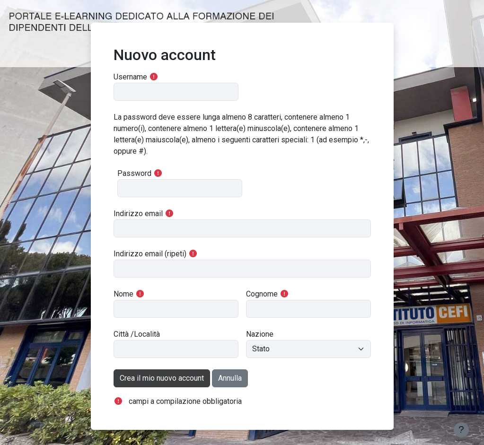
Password (134, 173)
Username (130, 76)
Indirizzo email (138, 213)
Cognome (262, 293)
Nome (123, 293)
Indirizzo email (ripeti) (150, 253)
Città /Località (137, 334)
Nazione (259, 334)
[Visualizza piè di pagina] (461, 429)
